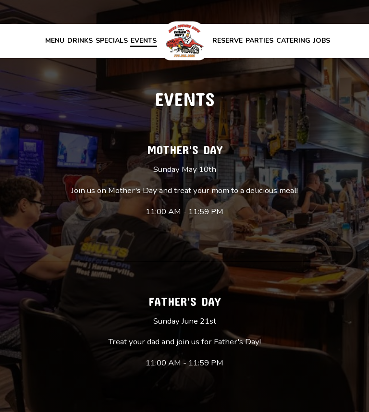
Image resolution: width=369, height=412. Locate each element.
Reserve (227, 40)
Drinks (80, 40)
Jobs (321, 40)
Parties (259, 40)
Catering (293, 40)
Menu (54, 40)
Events (144, 40)
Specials (112, 40)
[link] (184, 40)
